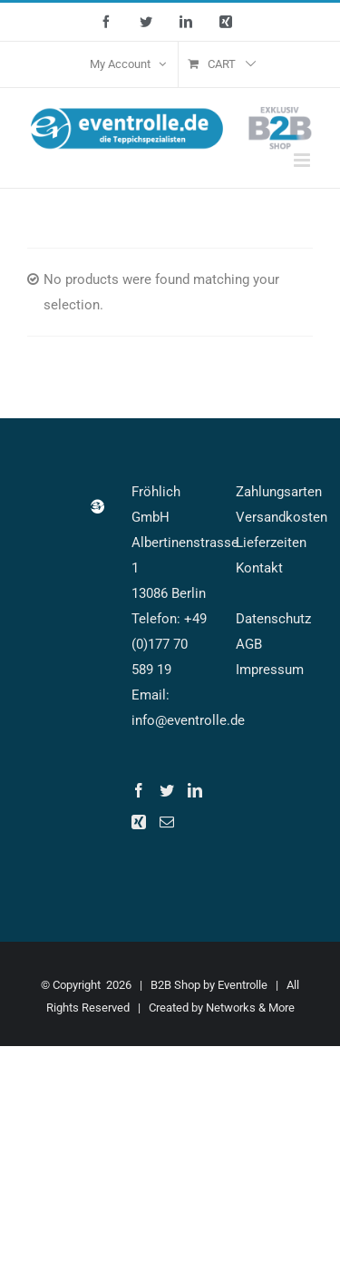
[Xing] (138, 822)
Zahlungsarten (279, 492)
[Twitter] (167, 790)
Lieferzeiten (271, 542)
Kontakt (259, 568)
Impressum (270, 669)
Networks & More (250, 1007)
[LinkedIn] (195, 790)
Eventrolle (242, 985)
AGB (249, 644)
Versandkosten (281, 517)
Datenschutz (273, 619)
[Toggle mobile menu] (303, 160)
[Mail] (167, 822)
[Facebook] (138, 790)
